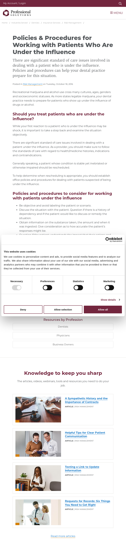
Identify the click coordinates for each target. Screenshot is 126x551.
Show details (108, 299)
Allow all (103, 309)
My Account (14, 3)
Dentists (63, 326)
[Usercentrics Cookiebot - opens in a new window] (108, 239)
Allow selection (63, 309)
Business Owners (63, 344)
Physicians (63, 335)
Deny (23, 309)
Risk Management (32, 84)
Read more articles (63, 536)
